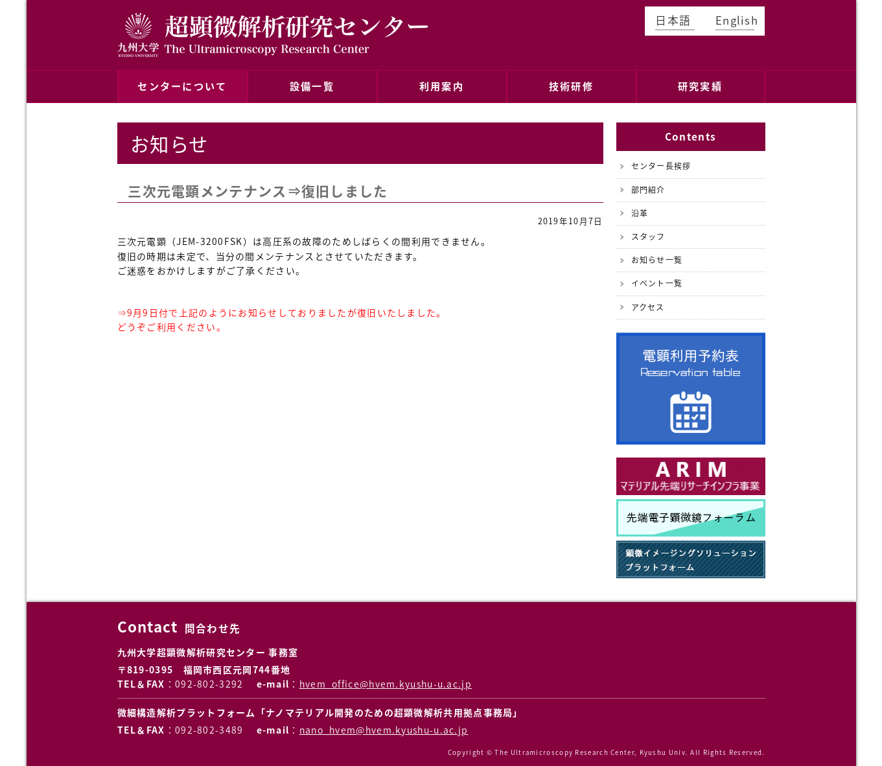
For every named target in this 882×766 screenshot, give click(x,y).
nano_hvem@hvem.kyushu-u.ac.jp (384, 724)
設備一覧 (311, 83)
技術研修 (571, 83)
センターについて (182, 83)
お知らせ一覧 (657, 255)
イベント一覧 (657, 278)
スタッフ (648, 231)
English (735, 20)
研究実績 (700, 83)
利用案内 (441, 83)
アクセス (648, 301)
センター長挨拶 (661, 161)
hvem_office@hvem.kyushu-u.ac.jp (385, 678)
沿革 (640, 208)
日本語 (673, 20)
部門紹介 (648, 184)
